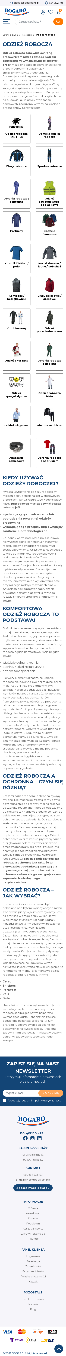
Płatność (33, 1238)
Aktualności (33, 1213)
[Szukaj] (39, 21)
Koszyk (33, 1281)
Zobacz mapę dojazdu (32, 1187)
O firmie (33, 1208)
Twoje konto (33, 1266)
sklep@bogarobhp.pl (26, 2)
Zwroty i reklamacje (33, 1233)
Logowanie (33, 1256)
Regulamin (33, 1223)
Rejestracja (33, 1261)
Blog (33, 1309)
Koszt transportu (33, 1228)
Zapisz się (51, 1092)
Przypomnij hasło (33, 1271)
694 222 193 (56, 2)
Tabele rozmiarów (33, 1299)
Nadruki (33, 1304)
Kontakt (33, 1218)
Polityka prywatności (33, 1276)
